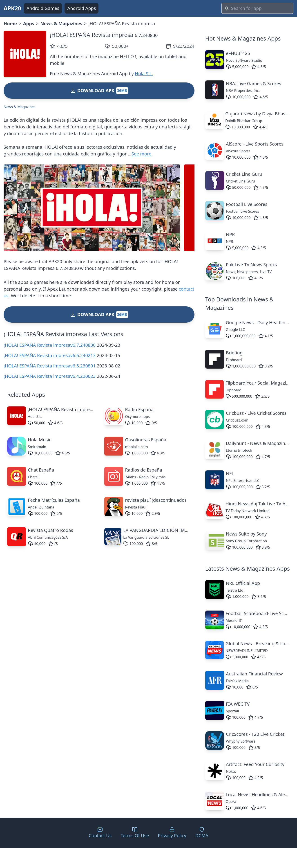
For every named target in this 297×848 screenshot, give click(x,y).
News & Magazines (61, 24)
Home (10, 24)
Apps (28, 24)
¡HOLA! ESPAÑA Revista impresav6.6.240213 (50, 355)
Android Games (43, 8)
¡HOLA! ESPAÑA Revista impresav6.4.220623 (50, 376)
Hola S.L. (144, 74)
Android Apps (81, 8)
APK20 (12, 8)
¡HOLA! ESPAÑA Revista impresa (91, 35)
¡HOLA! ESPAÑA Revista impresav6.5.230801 (50, 366)
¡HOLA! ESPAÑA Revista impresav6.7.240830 (50, 345)
